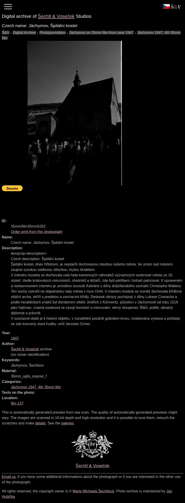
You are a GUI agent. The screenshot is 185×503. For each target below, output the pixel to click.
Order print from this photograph (36, 232)
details (40, 423)
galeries (67, 423)
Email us (9, 477)
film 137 (17, 403)
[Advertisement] (84, 203)
